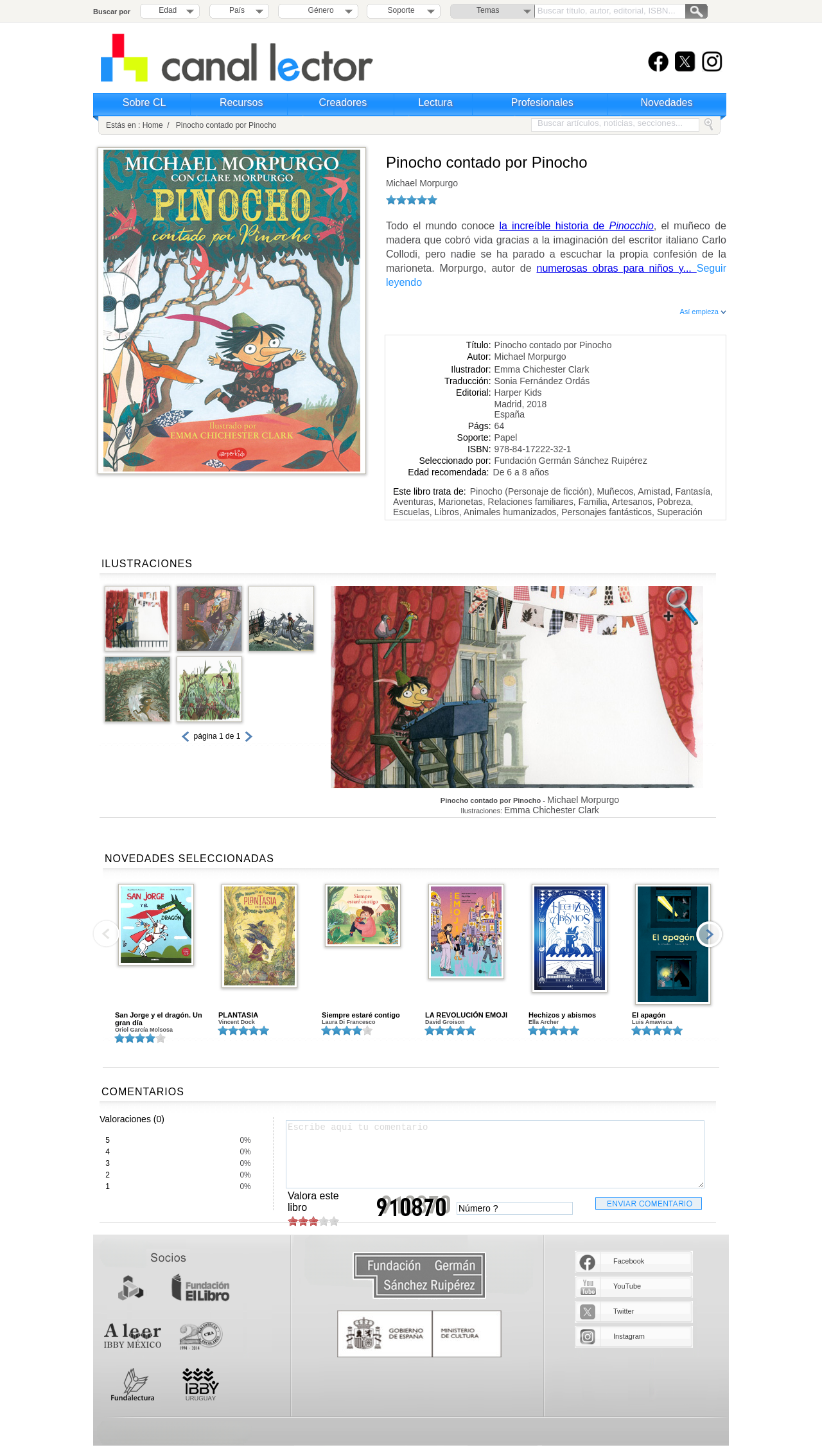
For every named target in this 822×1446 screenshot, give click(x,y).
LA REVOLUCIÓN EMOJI (466, 1015)
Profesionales (542, 102)
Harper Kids (518, 392)
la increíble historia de (576, 225)
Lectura (435, 102)
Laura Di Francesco (349, 1022)
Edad (168, 10)
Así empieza (702, 311)
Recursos (241, 102)
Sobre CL (144, 102)
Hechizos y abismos (562, 1015)
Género (319, 10)
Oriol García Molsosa (144, 1030)
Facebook (628, 1261)
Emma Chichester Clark (542, 369)
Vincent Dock (236, 1022)
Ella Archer (544, 1022)
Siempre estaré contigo (361, 1015)
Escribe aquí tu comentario (495, 1154)
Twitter (623, 1311)
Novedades (667, 102)
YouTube (627, 1286)
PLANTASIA (238, 1015)
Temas (488, 10)
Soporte (401, 10)
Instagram (629, 1336)
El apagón (649, 1015)
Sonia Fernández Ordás (542, 381)
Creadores (343, 102)
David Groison (445, 1022)
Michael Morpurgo (422, 183)
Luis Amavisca (652, 1022)
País (237, 10)
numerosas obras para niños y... (617, 268)
